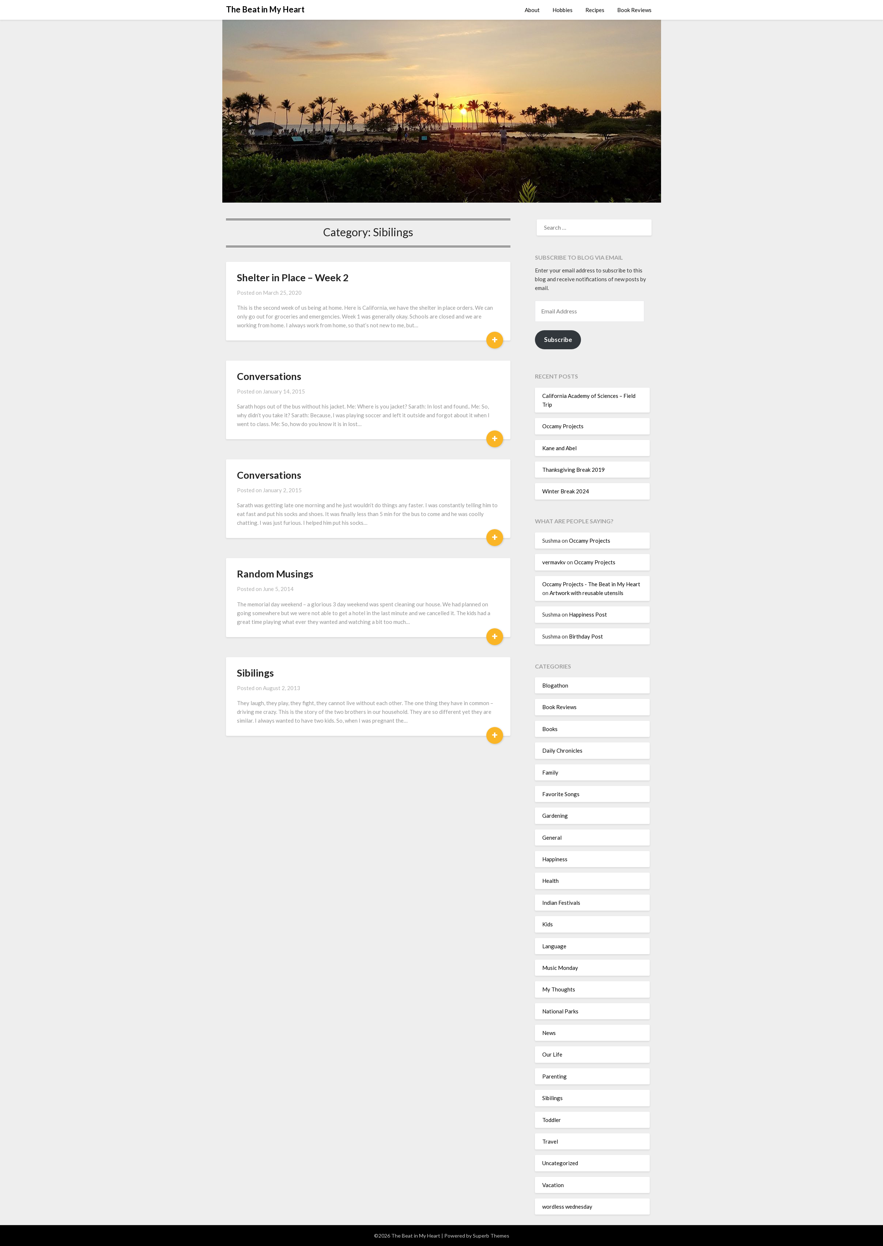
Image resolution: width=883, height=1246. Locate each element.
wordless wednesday (567, 1206)
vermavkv (554, 562)
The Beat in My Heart (265, 9)
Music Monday (560, 967)
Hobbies (562, 10)
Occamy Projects (563, 426)
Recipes (594, 10)
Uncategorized (560, 1163)
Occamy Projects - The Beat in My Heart (591, 584)
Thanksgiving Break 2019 (573, 469)
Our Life (552, 1054)
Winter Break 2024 (565, 491)
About (532, 10)
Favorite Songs (561, 794)
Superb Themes (491, 1235)
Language (554, 946)
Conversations (269, 376)
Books (550, 729)
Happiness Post (588, 614)
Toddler (551, 1120)
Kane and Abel (559, 448)
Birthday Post (586, 636)
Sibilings (255, 673)
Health (550, 880)
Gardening (555, 815)
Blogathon (555, 685)
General (552, 837)
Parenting (554, 1076)
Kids (547, 924)
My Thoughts (558, 989)
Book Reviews (634, 10)
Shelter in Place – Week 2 (293, 277)
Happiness (554, 859)
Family (550, 772)
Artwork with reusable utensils (586, 593)
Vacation (553, 1185)
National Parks (560, 1011)
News (549, 1032)
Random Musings (275, 574)
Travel (550, 1141)
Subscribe (558, 339)
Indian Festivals (561, 902)
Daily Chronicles (562, 750)
